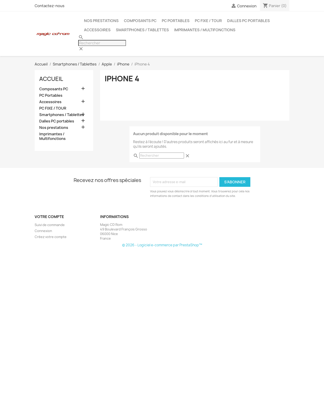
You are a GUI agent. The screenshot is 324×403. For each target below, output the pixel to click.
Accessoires (97, 29)
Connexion (43, 231)
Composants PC (140, 20)
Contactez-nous (49, 5)
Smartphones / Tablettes (142, 29)
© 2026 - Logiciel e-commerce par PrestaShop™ (162, 245)
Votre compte (49, 216)
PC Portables (176, 20)
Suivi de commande (50, 225)
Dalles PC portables (248, 20)
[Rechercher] (102, 43)
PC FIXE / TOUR (208, 20)
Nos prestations (101, 20)
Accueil (51, 79)
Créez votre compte (51, 237)
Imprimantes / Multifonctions (204, 29)
